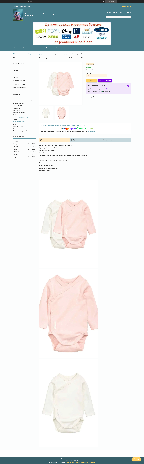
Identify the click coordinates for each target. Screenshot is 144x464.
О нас (40, 48)
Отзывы (15, 77)
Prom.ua (81, 459)
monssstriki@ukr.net (19, 121)
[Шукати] (129, 17)
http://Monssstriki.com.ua (20, 117)
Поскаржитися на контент (73, 462)
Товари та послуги (21, 54)
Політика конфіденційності (88, 462)
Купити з (105, 80)
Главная (16, 48)
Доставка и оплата (62, 48)
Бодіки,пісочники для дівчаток (37, 54)
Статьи (15, 70)
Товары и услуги (28, 48)
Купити (92, 80)
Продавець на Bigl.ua (72, 460)
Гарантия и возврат (19, 87)
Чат (136, 459)
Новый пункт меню (19, 84)
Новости (16, 67)
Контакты (49, 48)
